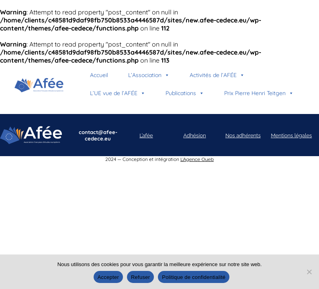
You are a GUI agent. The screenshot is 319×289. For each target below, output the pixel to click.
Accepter (108, 277)
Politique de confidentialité (193, 277)
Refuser (140, 277)
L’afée (146, 135)
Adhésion (194, 135)
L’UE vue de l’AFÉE (117, 93)
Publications (185, 93)
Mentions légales (291, 135)
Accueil (99, 75)
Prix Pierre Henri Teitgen (259, 93)
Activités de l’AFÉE (217, 75)
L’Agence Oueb (197, 159)
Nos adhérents (243, 135)
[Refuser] (309, 272)
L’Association (149, 75)
